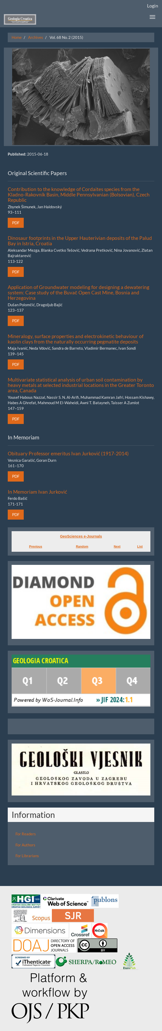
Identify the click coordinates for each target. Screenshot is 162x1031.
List (140, 546)
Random (82, 546)
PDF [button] (15, 222)
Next (117, 546)
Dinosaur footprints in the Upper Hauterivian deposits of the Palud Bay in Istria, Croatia (80, 240)
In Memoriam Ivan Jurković (37, 492)
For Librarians (27, 855)
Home (17, 37)
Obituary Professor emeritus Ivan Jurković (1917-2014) (68, 453)
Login (152, 5)
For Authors (25, 845)
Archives (35, 37)
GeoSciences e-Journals (81, 536)
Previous (35, 546)
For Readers (25, 833)
